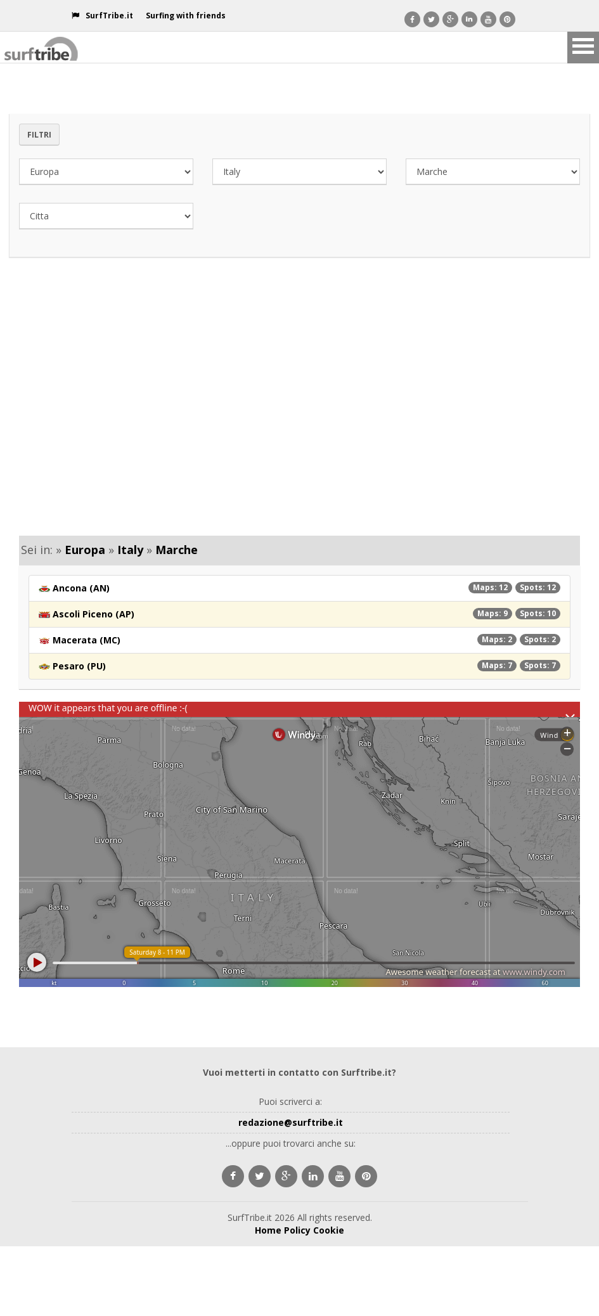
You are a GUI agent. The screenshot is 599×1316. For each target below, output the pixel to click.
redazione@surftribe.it (290, 1122)
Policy (297, 1230)
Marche (176, 549)
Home (268, 1230)
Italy (130, 549)
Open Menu (583, 47)
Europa (85, 549)
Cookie (328, 1230)
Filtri (39, 134)
